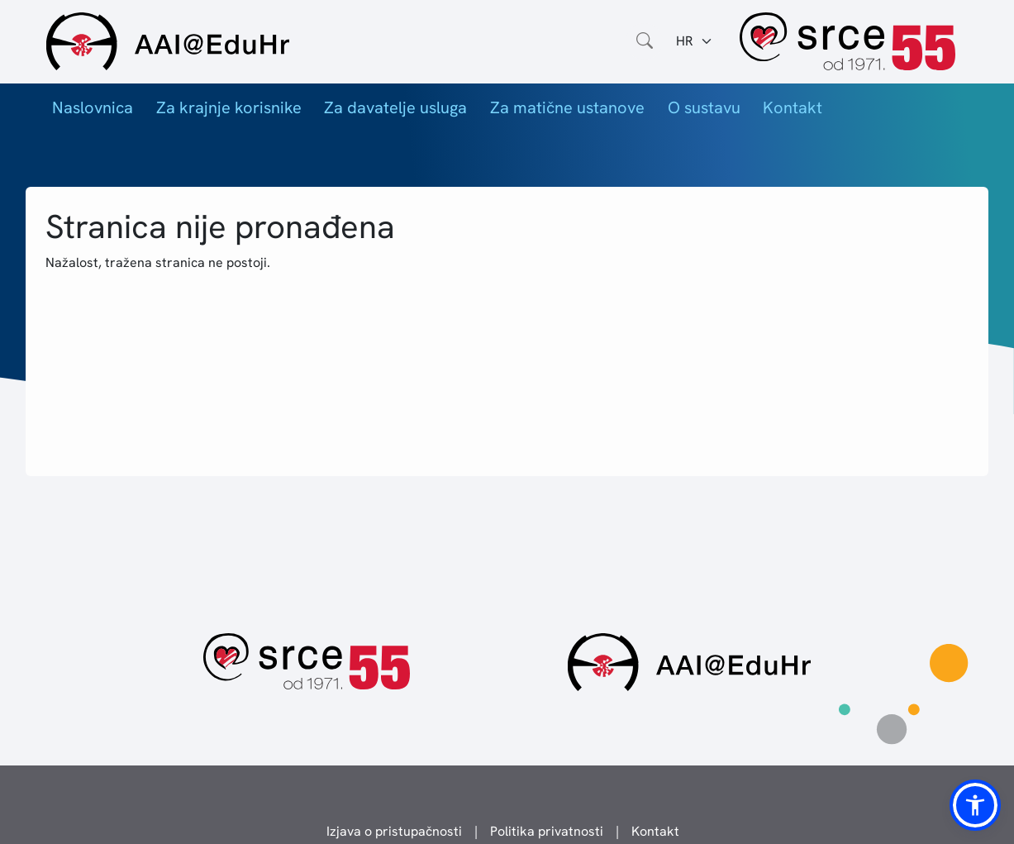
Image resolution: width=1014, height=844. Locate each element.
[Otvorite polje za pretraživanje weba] (644, 41)
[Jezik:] (694, 41)
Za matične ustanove (567, 107)
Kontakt (792, 107)
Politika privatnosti (546, 831)
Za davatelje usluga (395, 107)
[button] (975, 805)
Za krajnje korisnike (229, 107)
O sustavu (704, 107)
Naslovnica (92, 107)
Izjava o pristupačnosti (394, 831)
